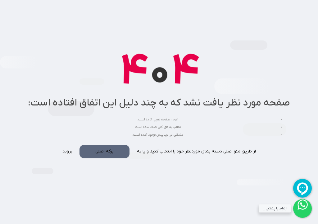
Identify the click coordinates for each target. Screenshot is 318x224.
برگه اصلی (104, 151)
